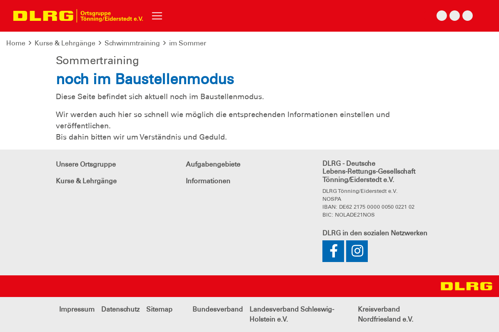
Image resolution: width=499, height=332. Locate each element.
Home (15, 43)
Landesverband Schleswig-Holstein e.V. (292, 314)
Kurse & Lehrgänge (65, 43)
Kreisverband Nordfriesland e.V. (385, 314)
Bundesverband (217, 309)
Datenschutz (120, 309)
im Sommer (187, 43)
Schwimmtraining (132, 43)
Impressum (77, 309)
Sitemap (159, 309)
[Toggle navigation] (157, 16)
